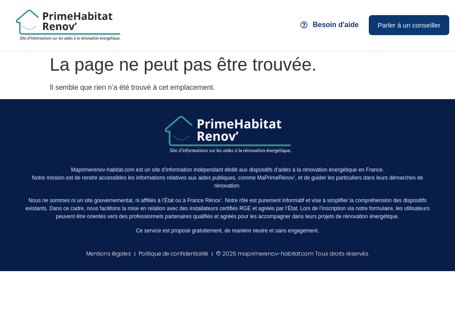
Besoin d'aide (336, 24)
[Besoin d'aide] (303, 24)
